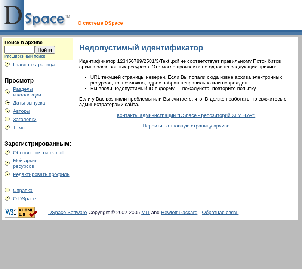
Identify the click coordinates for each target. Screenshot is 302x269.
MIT (145, 212)
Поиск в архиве (23, 42)
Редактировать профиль (41, 174)
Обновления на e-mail (38, 152)
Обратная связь (220, 212)
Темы (19, 127)
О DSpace (24, 198)
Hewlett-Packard (179, 212)
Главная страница (34, 64)
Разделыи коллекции (27, 92)
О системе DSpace (100, 23)
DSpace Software (67, 212)
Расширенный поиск (24, 56)
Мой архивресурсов (25, 163)
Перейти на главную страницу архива (185, 126)
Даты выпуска (29, 103)
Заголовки (25, 119)
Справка (23, 190)
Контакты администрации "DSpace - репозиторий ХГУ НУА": (186, 115)
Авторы (21, 111)
